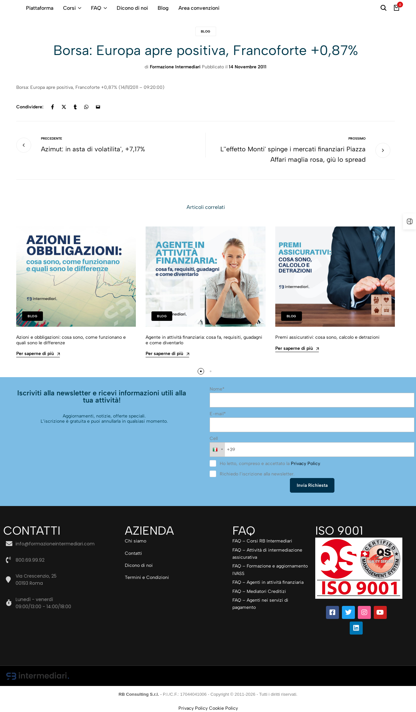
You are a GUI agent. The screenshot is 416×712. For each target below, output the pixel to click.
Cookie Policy (223, 708)
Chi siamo (135, 541)
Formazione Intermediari (175, 67)
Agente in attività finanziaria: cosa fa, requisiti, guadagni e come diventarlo (204, 340)
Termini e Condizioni (147, 577)
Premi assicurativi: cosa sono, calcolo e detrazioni (327, 337)
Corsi (69, 8)
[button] (201, 371)
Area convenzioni (198, 8)
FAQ (96, 8)
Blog (163, 8)
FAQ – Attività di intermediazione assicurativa (267, 553)
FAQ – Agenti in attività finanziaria (268, 582)
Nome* (217, 389)
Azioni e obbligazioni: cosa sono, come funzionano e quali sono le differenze (71, 340)
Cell (214, 438)
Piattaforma (39, 8)
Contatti (133, 553)
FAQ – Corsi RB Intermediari (262, 541)
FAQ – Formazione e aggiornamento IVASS (270, 569)
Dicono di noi (132, 8)
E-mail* (218, 414)
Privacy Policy (305, 463)
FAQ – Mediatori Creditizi (259, 591)
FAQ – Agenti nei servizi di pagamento (260, 603)
